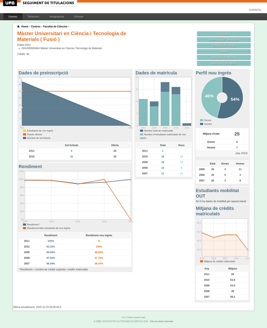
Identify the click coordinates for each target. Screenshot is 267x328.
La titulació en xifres (224, 63)
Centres (13, 16)
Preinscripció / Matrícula (223, 39)
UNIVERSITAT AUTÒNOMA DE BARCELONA (125, 321)
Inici (123, 317)
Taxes (224, 51)
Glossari (78, 16)
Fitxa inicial (223, 33)
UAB (10, 3)
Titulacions (33, 16)
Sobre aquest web (136, 317)
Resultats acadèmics (224, 57)
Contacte (255, 10)
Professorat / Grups (224, 45)
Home (24, 26)
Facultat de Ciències (55, 26)
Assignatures (57, 16)
